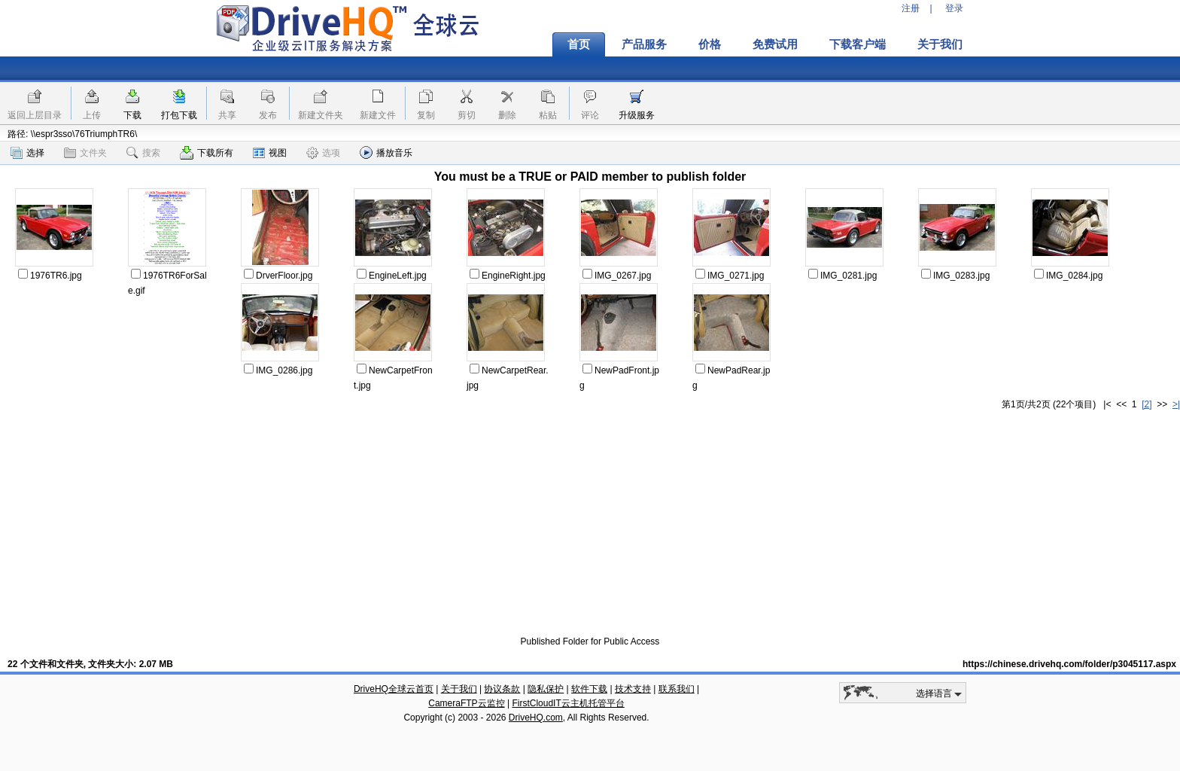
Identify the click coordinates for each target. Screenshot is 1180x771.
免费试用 (775, 44)
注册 (911, 8)
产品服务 (644, 44)
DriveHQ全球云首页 (393, 689)
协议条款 (502, 689)
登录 (954, 8)
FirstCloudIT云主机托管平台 (568, 703)
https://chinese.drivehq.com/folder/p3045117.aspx (1069, 664)
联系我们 (676, 689)
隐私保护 (546, 689)
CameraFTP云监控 (466, 703)
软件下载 (589, 689)
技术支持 (633, 689)
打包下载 (179, 115)
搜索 (143, 153)
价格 (709, 44)
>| (1176, 404)
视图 (270, 153)
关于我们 (940, 44)
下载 (132, 115)
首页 (578, 44)
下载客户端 (857, 44)
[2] (1146, 404)
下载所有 (206, 153)
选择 (27, 153)
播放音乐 (386, 152)
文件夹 (85, 153)
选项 (323, 153)
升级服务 (637, 115)
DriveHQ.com (536, 717)
